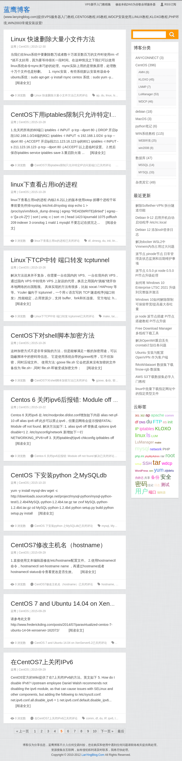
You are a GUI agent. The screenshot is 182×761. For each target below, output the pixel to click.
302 (142, 415)
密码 (115, 380)
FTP (157, 421)
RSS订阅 (168, 4)
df (89, 240)
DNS (142, 422)
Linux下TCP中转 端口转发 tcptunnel (60, 260)
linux (109, 95)
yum (159, 470)
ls (116, 718)
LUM (154, 436)
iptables (124, 165)
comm (90, 718)
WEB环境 (145, 140)
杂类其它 (142, 182)
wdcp (167, 463)
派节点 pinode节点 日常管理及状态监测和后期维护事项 (155, 258)
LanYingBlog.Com (93, 755)
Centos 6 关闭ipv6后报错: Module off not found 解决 (82, 399)
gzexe (100, 380)
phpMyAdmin (152, 456)
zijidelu (169, 470)
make (106, 316)
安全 (165, 477)
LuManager (146, 94)
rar (163, 456)
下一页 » (107, 731)
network (156, 449)
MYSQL (144, 172)
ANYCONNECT (147, 58)
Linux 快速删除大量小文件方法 (53, 39)
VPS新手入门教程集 (98, 4)
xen (117, 643)
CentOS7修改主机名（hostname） (58, 545)
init (109, 240)
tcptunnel (122, 316)
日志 (157, 485)
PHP (166, 449)
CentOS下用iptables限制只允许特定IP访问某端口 (78, 114)
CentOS (24, 46)
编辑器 (120, 584)
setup (138, 463)
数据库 (141, 158)
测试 (165, 484)
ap (97, 95)
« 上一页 (22, 731)
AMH (142, 72)
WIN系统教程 (145, 133)
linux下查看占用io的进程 (44, 184)
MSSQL (144, 165)
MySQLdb (117, 526)
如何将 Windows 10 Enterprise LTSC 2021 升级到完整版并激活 (156, 287)
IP (105, 718)
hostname (107, 584)
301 (137, 415)
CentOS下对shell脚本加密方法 (53, 335)
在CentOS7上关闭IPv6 (42, 662)
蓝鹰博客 (17, 9)
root (119, 95)
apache (157, 415)
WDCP (143, 101)
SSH (147, 463)
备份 (108, 380)
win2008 (144, 148)
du (102, 95)
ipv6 (110, 718)
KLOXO (143, 79)
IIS (165, 422)
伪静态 (139, 477)
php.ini (139, 456)
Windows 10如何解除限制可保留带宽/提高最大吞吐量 (154, 304)
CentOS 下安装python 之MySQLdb (59, 475)
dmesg (96, 240)
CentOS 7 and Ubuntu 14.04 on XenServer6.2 (73, 603)
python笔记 (144, 126)
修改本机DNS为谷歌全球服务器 (135, 4)
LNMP (142, 87)
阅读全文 (23, 83)
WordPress (141, 470)
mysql (123, 240)
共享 (147, 477)
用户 (141, 491)
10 (95, 731)
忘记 (150, 485)
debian (141, 111)
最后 (121, 731)
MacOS (141, 119)
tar (112, 316)
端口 (152, 492)
